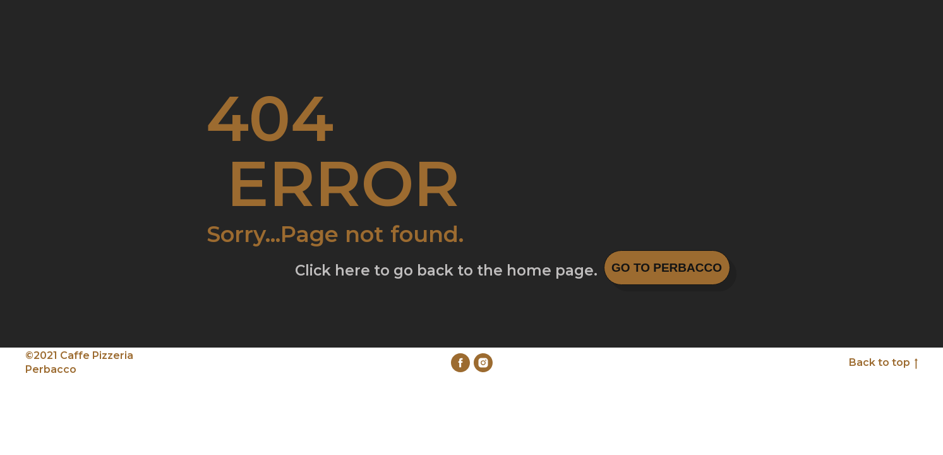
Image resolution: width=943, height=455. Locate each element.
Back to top (883, 363)
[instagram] (483, 362)
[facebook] (460, 362)
